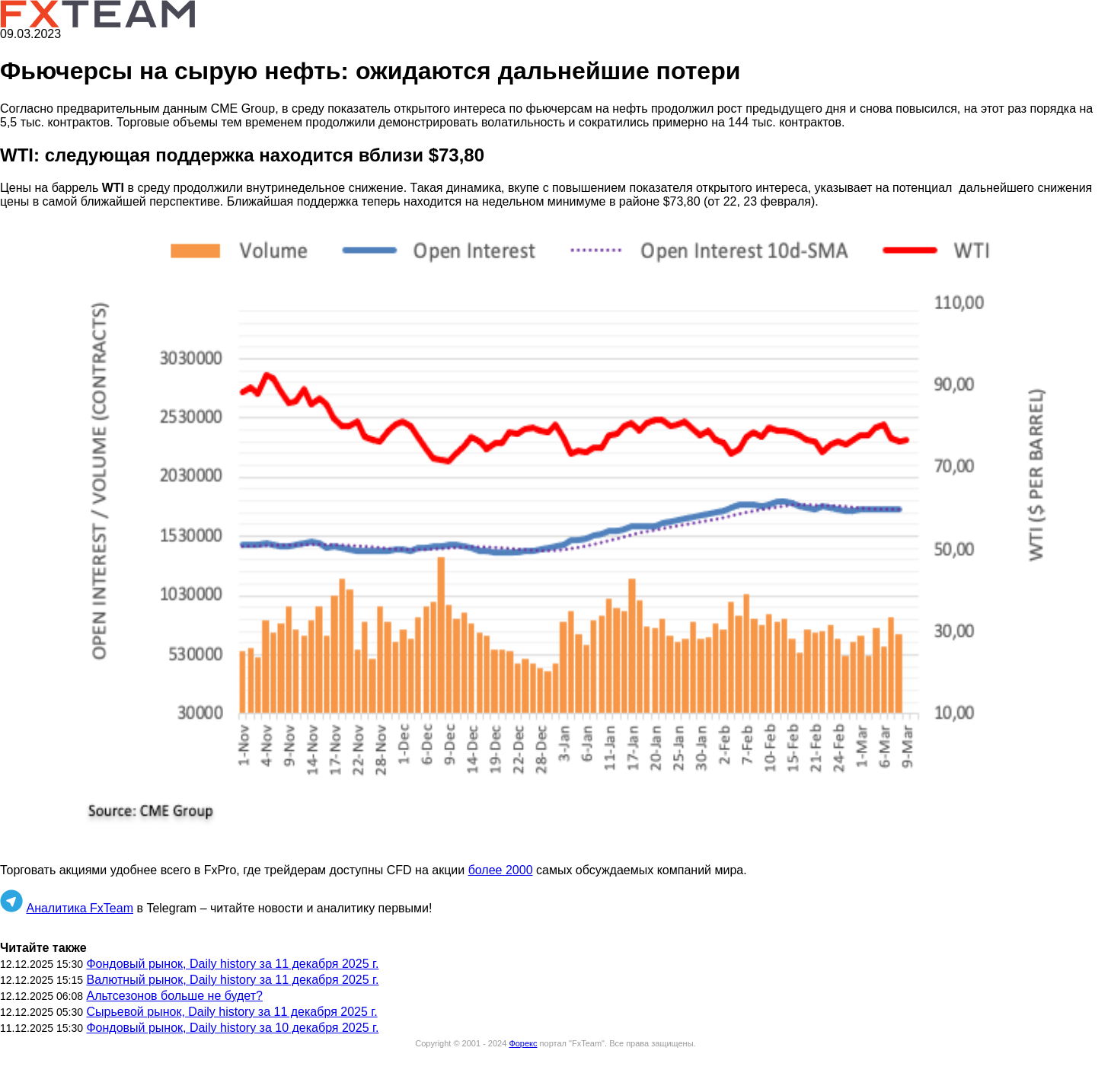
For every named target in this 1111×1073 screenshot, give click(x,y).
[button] (555, 536)
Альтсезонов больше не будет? (174, 995)
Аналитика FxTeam (79, 908)
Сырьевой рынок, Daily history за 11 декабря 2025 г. (231, 1011)
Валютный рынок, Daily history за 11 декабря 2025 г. (232, 979)
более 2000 (500, 870)
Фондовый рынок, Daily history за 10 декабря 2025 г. (232, 1027)
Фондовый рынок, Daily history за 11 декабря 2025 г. (232, 963)
